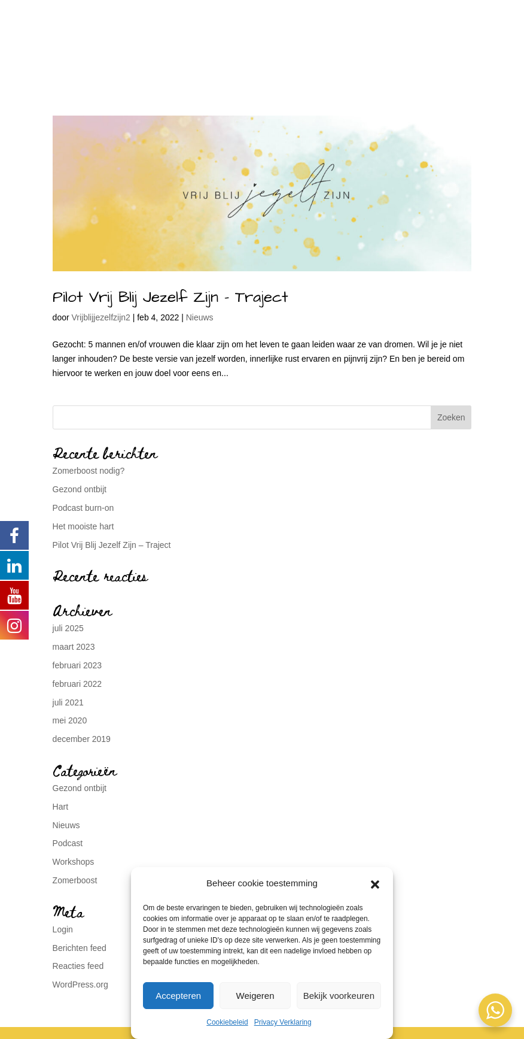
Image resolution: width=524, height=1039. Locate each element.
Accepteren (178, 995)
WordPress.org (80, 984)
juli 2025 (68, 628)
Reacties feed (78, 966)
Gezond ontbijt (79, 489)
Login (63, 929)
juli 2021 (68, 702)
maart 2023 (74, 647)
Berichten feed (79, 948)
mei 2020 (70, 720)
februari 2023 (77, 665)
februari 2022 (77, 684)
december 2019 (82, 739)
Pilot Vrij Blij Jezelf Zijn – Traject (170, 297)
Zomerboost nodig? (89, 470)
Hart (60, 806)
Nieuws (200, 317)
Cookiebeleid (227, 1022)
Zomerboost (75, 880)
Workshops (74, 862)
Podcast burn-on (83, 508)
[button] (375, 883)
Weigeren (255, 995)
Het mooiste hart (83, 526)
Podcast (68, 843)
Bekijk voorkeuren (338, 995)
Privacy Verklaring (283, 1022)
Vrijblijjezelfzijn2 (101, 317)
